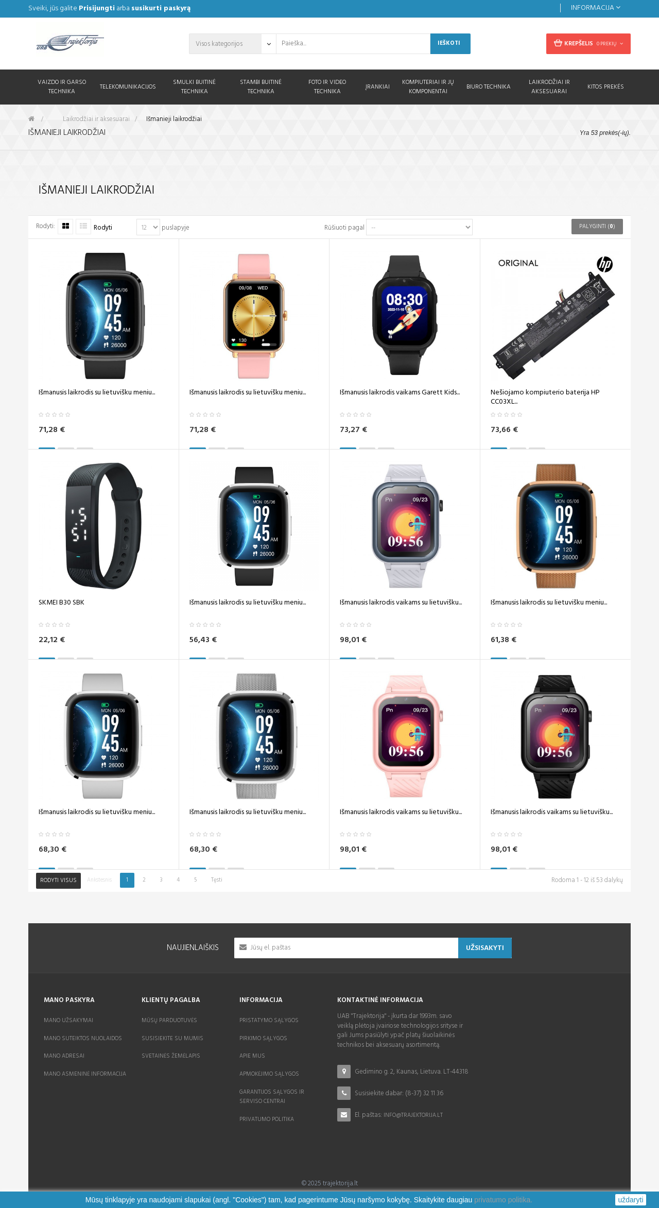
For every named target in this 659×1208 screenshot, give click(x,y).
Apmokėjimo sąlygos (269, 1074)
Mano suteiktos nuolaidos (83, 1038)
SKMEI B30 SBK (61, 605)
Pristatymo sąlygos (269, 1020)
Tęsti (216, 880)
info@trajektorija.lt (413, 1115)
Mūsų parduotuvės (169, 1020)
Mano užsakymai (68, 1020)
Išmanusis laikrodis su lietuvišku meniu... (97, 395)
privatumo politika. (503, 1200)
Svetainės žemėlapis (171, 1056)
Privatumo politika (266, 1119)
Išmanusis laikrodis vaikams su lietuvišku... (401, 605)
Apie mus (252, 1056)
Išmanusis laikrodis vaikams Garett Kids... (400, 395)
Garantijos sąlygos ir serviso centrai (271, 1097)
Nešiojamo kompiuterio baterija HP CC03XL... (545, 399)
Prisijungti (97, 8)
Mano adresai (64, 1056)
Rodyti (103, 228)
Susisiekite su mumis (172, 1038)
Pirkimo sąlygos (263, 1038)
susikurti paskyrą (160, 8)
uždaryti (630, 1200)
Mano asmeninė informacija (85, 1074)
